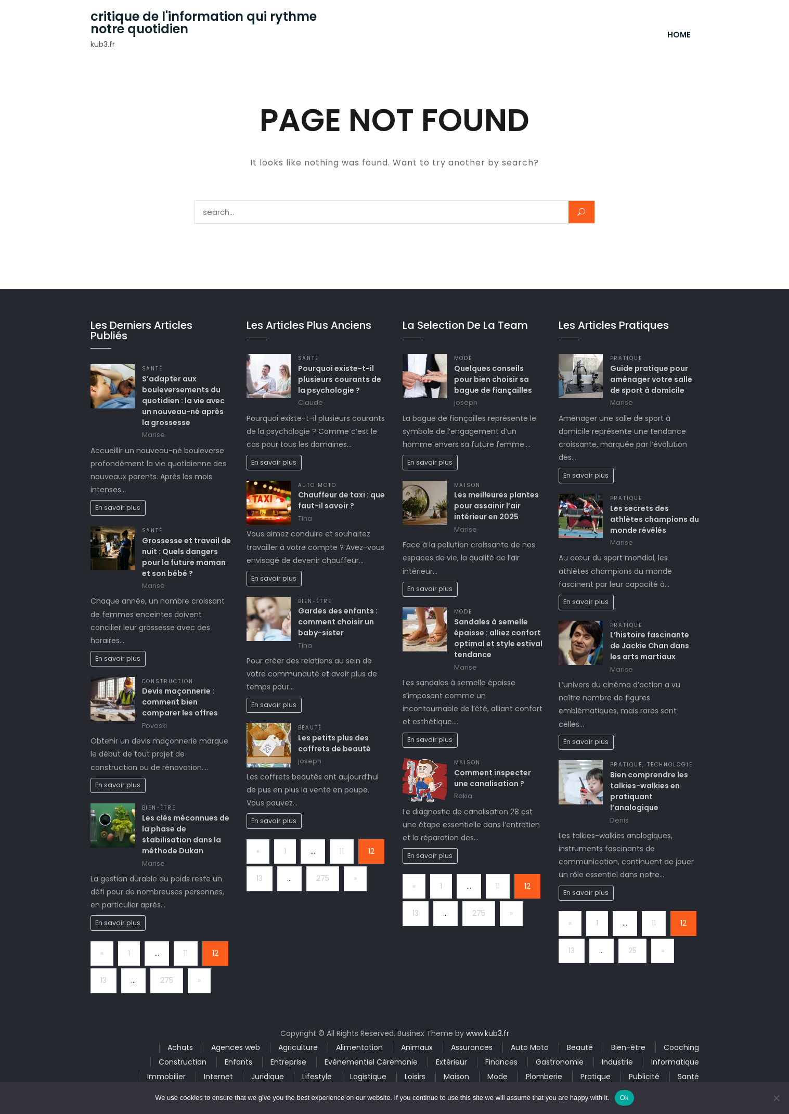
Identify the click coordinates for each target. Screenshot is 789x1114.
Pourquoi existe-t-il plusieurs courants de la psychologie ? (339, 379)
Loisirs (415, 1076)
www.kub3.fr (487, 1033)
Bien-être (159, 807)
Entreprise (288, 1062)
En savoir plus (117, 507)
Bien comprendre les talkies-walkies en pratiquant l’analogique (649, 791)
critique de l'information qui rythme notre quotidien (203, 22)
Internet (218, 1076)
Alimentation (359, 1047)
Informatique (675, 1062)
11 (186, 953)
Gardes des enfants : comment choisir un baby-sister (338, 622)
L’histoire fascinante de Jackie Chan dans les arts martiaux (649, 646)
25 (632, 950)
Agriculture (298, 1047)
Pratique (626, 358)
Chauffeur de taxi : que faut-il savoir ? (341, 500)
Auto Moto (317, 485)
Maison (467, 485)
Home (679, 34)
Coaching (681, 1047)
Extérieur (451, 1062)
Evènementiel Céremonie (371, 1062)
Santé (152, 368)
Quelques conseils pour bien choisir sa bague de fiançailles (493, 379)
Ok (624, 1098)
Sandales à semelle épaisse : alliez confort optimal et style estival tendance (498, 638)
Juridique (267, 1076)
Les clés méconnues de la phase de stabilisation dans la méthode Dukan (185, 834)
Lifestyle (317, 1076)
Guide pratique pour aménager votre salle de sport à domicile (651, 379)
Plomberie (544, 1076)
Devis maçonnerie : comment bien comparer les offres (180, 702)
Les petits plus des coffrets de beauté (334, 743)
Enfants (238, 1062)
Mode (463, 358)
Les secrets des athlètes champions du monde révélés (654, 519)
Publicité (644, 1076)
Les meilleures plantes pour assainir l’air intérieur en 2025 (496, 506)
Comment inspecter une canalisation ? (492, 778)
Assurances (472, 1047)
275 (166, 980)
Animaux (417, 1047)
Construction (168, 681)
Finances (501, 1062)
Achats (180, 1047)
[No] (776, 1098)
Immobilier (166, 1076)
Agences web (235, 1047)
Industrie (617, 1062)
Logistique (368, 1076)
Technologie (670, 764)
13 (103, 980)
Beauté (310, 727)
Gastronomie (560, 1062)
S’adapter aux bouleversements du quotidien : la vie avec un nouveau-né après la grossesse (183, 401)
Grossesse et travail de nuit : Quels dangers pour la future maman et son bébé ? (186, 557)
